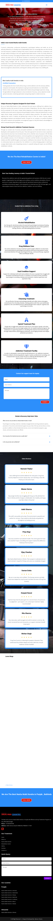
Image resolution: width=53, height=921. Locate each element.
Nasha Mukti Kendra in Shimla (8, 912)
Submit (45, 401)
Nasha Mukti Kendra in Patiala (8, 895)
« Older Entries (9, 785)
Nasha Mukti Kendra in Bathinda (9, 897)
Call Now (26, 32)
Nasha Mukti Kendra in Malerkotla (9, 892)
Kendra (9, 890)
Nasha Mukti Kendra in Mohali (8, 903)
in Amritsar (14, 890)
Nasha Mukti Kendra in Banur (8, 901)
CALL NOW (26, 162)
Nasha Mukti (4, 890)
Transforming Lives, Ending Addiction (26, 17)
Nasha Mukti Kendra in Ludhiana (9, 899)
